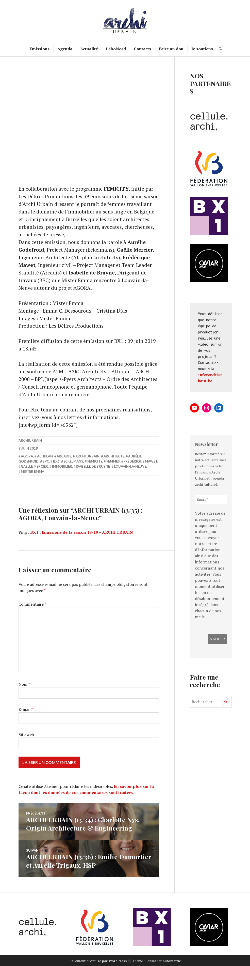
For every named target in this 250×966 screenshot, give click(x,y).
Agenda (64, 49)
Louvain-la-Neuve (130, 467)
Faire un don (171, 49)
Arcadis (64, 456)
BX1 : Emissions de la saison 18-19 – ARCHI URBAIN (81, 532)
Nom (24, 684)
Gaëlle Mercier (34, 467)
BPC (45, 461)
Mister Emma (32, 472)
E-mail (26, 709)
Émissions (39, 49)
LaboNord (116, 49)
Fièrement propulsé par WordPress (98, 960)
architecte (114, 456)
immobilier (62, 467)
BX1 (56, 461)
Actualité (89, 49)
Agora (27, 456)
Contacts (142, 49)
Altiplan (45, 456)
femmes (113, 461)
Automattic (171, 960)
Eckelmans (73, 461)
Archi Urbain (87, 456)
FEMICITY (94, 461)
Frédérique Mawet (140, 461)
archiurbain (30, 441)
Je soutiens (202, 49)
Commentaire (32, 604)
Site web (26, 735)
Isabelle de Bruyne (93, 467)
